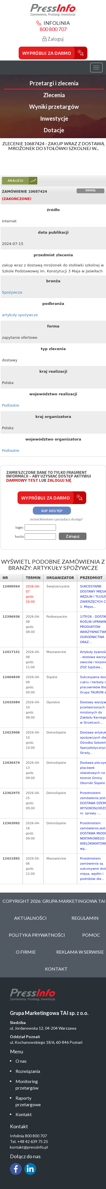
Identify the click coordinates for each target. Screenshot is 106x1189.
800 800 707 (53, 29)
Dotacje (54, 130)
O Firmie (26, 951)
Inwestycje (54, 118)
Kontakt (24, 1114)
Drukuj (91, 190)
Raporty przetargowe (28, 1101)
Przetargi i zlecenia (54, 83)
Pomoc (91, 935)
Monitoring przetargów (27, 1084)
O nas (21, 1061)
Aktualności (30, 918)
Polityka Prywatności (37, 935)
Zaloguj (53, 39)
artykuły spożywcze (20, 315)
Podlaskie (10, 405)
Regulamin (85, 918)
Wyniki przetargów (54, 106)
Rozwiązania (28, 1071)
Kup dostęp (52, 511)
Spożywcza (12, 292)
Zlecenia (54, 95)
